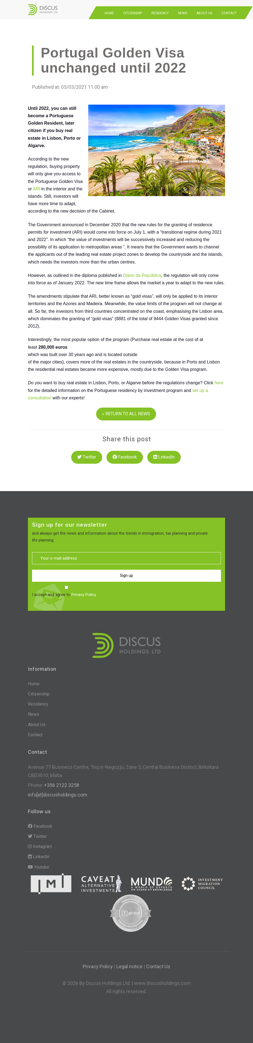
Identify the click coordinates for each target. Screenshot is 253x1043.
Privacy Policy (83, 594)
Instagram (40, 846)
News (182, 13)
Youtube (38, 867)
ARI (36, 189)
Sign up (126, 575)
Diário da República (142, 275)
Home (109, 13)
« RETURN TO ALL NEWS (126, 413)
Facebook (125, 457)
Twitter (86, 457)
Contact (229, 13)
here (218, 382)
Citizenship (132, 13)
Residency (160, 13)
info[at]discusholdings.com (57, 795)
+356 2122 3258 (61, 785)
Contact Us (158, 966)
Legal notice (129, 966)
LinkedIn (164, 457)
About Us (204, 13)
